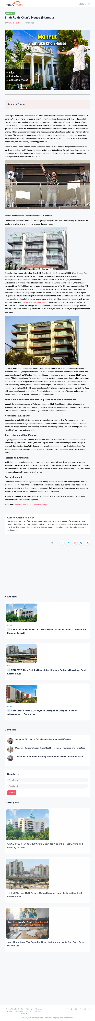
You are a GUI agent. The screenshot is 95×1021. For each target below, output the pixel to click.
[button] (82, 4)
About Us (38, 1009)
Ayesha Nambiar (13, 23)
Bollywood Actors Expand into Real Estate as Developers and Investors (50, 748)
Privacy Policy (38, 1011)
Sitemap (29, 1009)
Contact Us (25, 1014)
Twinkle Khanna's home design (34, 302)
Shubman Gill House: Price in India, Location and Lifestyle (43, 739)
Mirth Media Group (66, 1018)
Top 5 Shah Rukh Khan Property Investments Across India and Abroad (49, 756)
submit (12, 793)
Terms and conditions (23, 1011)
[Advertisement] (47, 571)
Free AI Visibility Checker (15, 1009)
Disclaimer (8, 1011)
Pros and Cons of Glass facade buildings (30, 505)
